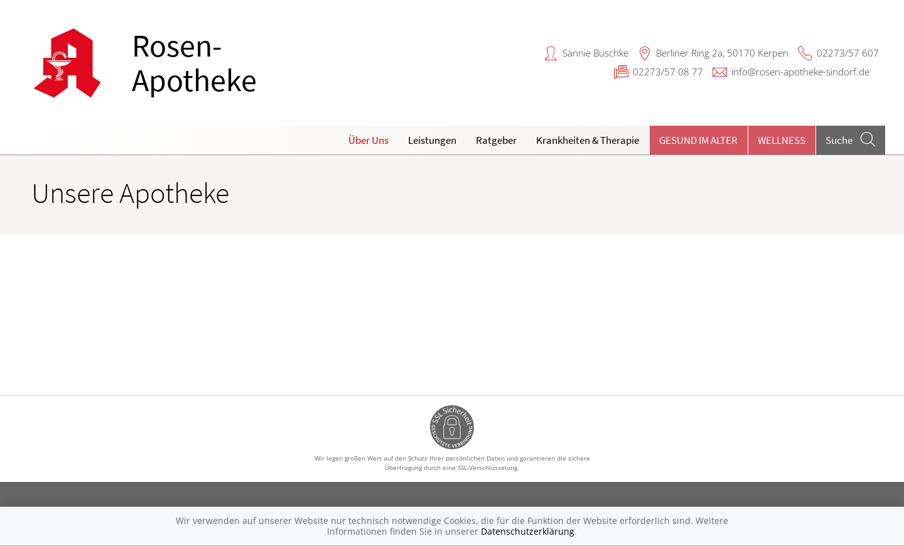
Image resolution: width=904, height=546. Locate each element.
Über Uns (368, 140)
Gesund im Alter (698, 140)
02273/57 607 (848, 52)
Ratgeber (496, 140)
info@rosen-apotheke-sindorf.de (800, 71)
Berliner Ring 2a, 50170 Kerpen (722, 52)
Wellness (781, 140)
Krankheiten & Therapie (587, 140)
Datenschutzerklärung (527, 531)
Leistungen (432, 140)
